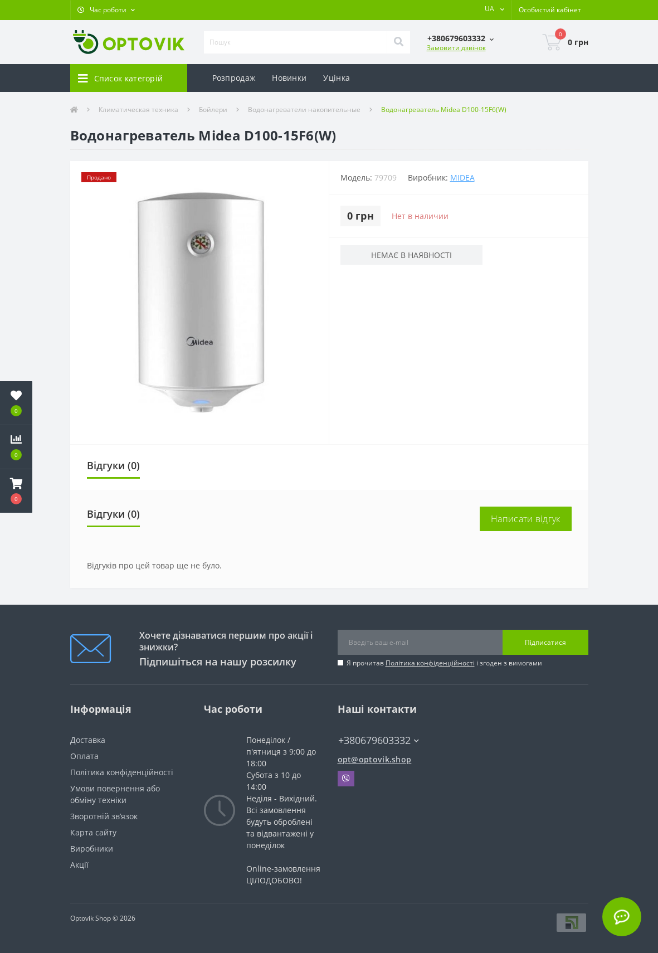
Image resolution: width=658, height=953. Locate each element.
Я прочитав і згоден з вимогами (444, 663)
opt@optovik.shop (375, 759)
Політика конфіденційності (430, 663)
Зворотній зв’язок (104, 816)
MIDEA (462, 177)
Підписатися (545, 642)
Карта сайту (93, 832)
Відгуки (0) (113, 465)
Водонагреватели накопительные (304, 109)
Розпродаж (234, 77)
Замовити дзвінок (456, 47)
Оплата (84, 756)
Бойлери (213, 109)
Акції (79, 864)
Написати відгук (525, 519)
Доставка (87, 740)
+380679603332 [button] (378, 740)
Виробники (91, 848)
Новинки (289, 77)
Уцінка (336, 77)
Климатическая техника (138, 109)
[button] (106, 10)
